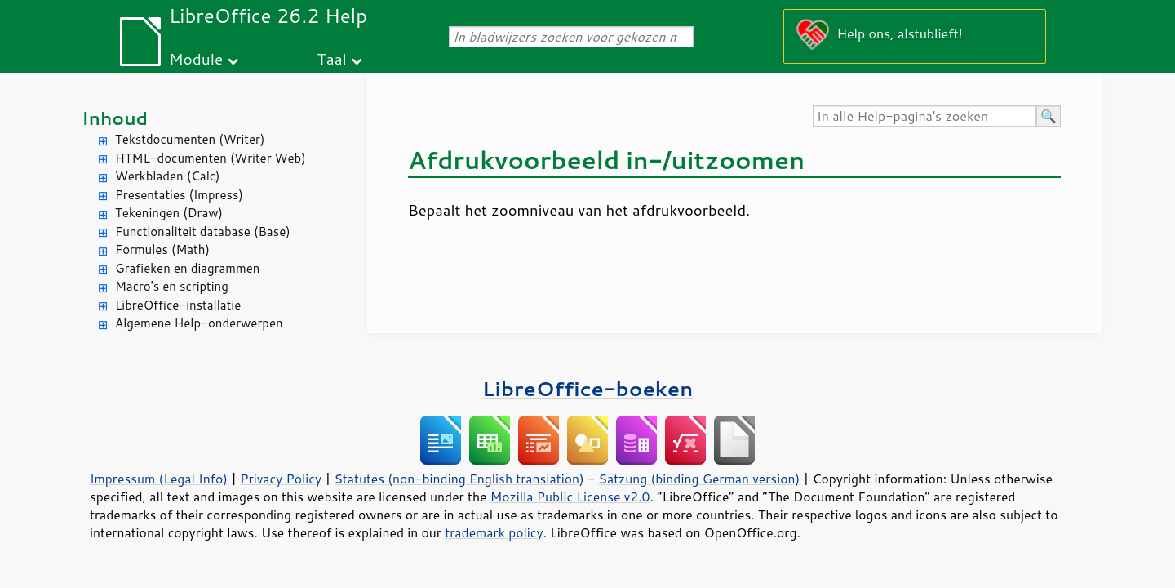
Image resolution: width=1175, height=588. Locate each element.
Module (196, 58)
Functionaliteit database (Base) (202, 231)
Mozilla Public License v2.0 (570, 497)
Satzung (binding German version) (699, 479)
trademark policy (494, 532)
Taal (332, 58)
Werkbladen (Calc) (167, 176)
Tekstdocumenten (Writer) (189, 139)
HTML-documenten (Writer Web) (210, 158)
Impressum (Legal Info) (159, 479)
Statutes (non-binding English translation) (458, 479)
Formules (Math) (162, 249)
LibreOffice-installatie (178, 305)
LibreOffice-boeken (587, 388)
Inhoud (115, 118)
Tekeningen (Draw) (169, 212)
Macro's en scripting (171, 286)
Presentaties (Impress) (179, 194)
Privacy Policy (280, 479)
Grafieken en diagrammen (187, 268)
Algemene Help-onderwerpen (199, 323)
